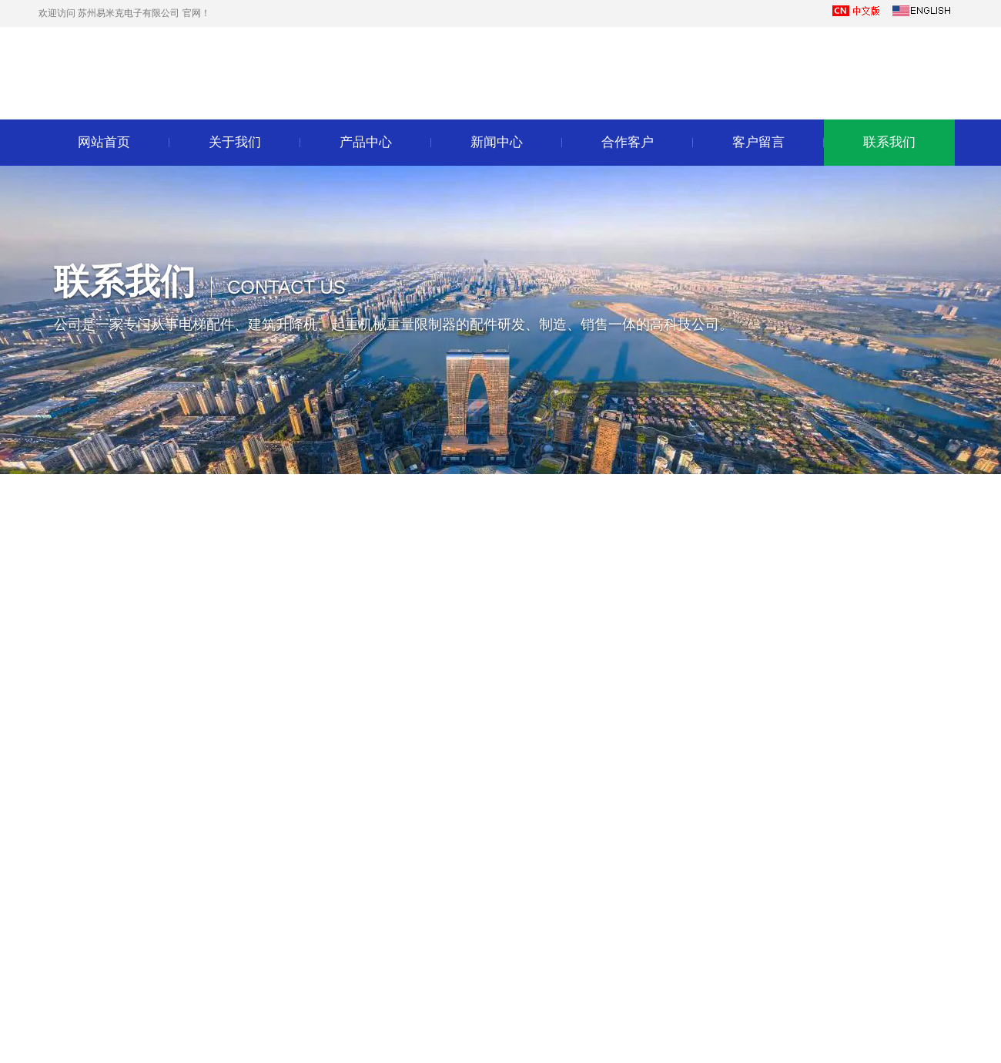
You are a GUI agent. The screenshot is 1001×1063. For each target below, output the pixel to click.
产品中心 (366, 142)
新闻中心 (496, 142)
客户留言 (758, 142)
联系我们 (889, 142)
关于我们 (235, 142)
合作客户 (627, 142)
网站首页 (104, 142)
